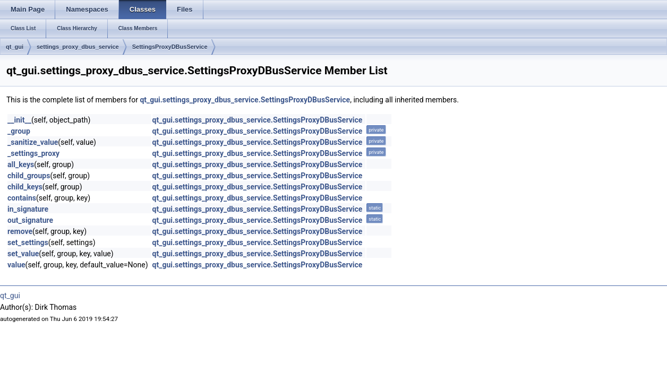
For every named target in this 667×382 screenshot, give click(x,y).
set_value (23, 253)
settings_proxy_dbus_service (78, 47)
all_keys (20, 164)
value (16, 265)
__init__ (19, 120)
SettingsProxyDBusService (170, 47)
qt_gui (14, 47)
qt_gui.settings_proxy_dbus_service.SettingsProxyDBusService (245, 100)
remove (19, 231)
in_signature (27, 209)
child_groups (28, 175)
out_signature (30, 220)
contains (21, 198)
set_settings (27, 242)
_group (18, 131)
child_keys (24, 187)
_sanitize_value (32, 142)
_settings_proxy (33, 153)
